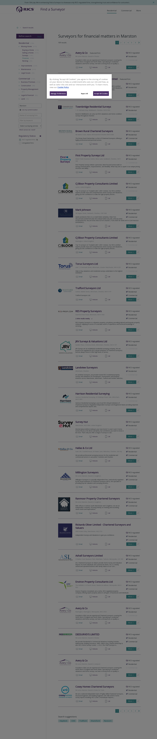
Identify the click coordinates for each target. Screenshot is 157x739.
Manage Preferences (58, 94)
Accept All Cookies (101, 94)
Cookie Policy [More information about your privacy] (63, 87)
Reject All (84, 94)
